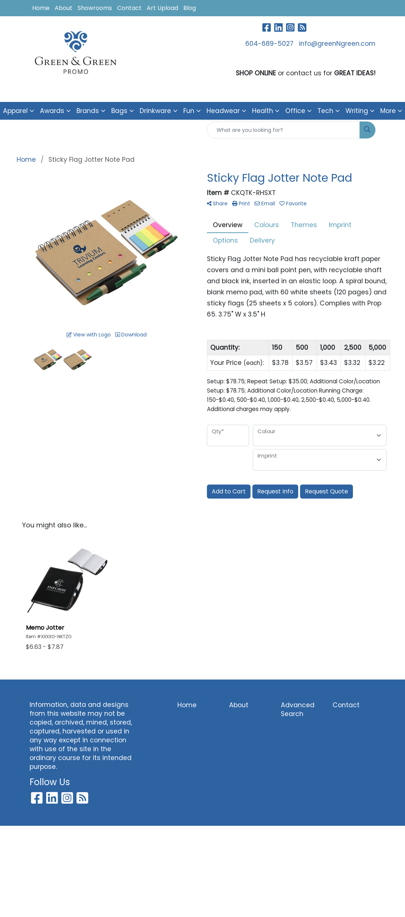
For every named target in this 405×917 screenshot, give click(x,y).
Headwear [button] (223, 110)
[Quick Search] (283, 130)
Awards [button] (52, 110)
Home (41, 8)
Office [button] (295, 110)
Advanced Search (297, 709)
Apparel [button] (15, 110)
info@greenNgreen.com (337, 43)
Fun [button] (188, 110)
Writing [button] (357, 110)
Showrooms (95, 8)
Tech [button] (325, 110)
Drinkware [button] (155, 110)
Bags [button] (119, 110)
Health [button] (262, 110)
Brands (87, 110)
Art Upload (162, 8)
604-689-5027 (269, 43)
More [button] (388, 110)
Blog (189, 8)
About (63, 8)
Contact (129, 8)
